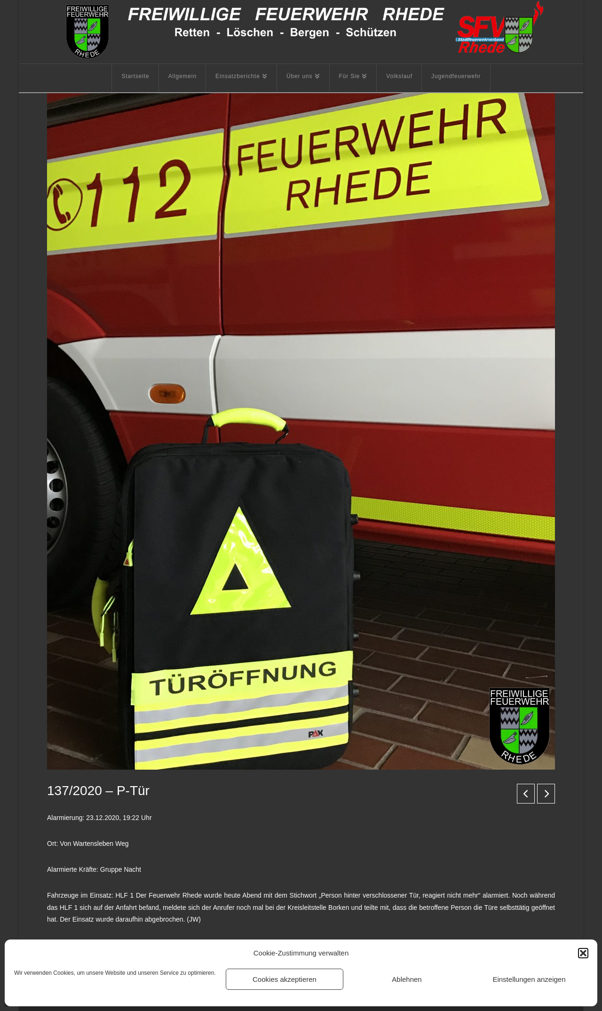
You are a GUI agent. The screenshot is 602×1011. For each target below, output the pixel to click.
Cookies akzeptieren (285, 979)
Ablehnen (406, 979)
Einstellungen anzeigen (528, 979)
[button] (583, 953)
